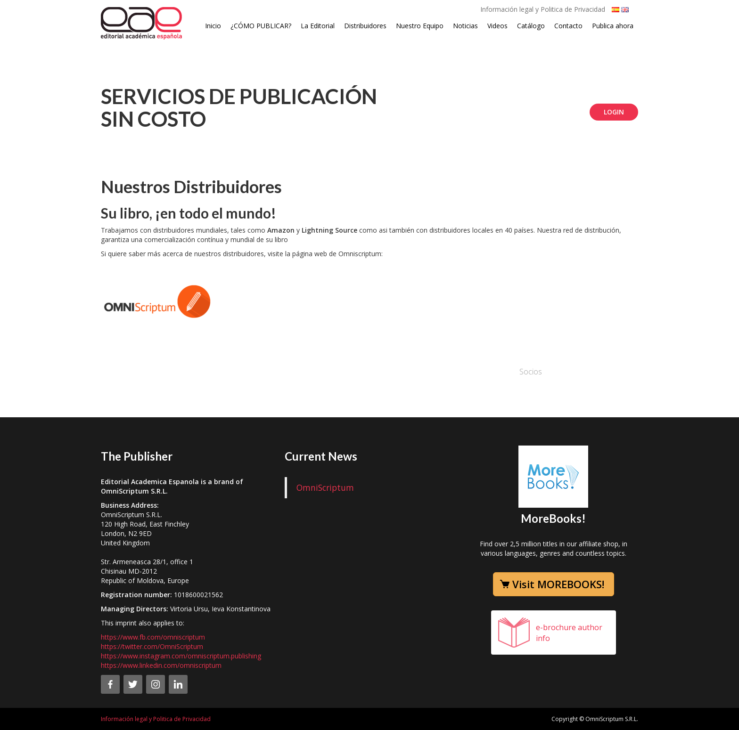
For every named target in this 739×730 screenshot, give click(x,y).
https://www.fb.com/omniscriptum (153, 637)
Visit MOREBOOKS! (558, 584)
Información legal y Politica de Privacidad (542, 9)
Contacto (568, 25)
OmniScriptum (325, 487)
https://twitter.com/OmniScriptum (152, 646)
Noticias (465, 25)
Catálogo (531, 25)
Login (614, 111)
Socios (530, 371)
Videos (497, 25)
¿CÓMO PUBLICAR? (260, 25)
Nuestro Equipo (419, 25)
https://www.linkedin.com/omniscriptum (161, 665)
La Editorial (318, 25)
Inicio (213, 25)
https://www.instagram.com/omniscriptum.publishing (181, 655)
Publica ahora (612, 25)
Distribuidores (365, 25)
